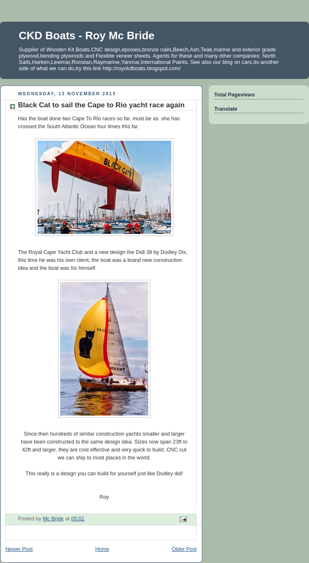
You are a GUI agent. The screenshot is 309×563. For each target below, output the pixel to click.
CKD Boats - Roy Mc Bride (86, 35)
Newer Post (19, 549)
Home (102, 549)
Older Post (184, 549)
